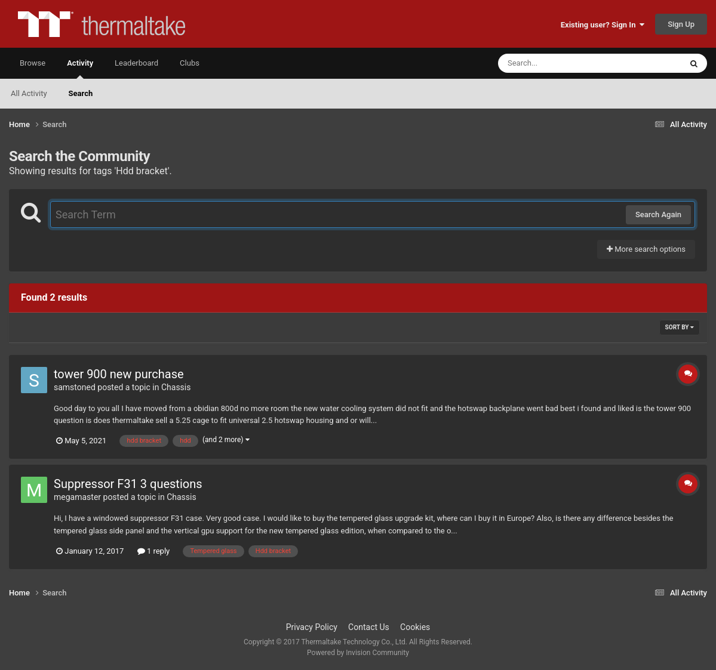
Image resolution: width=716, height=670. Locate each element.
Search (81, 93)
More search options (646, 249)
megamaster (77, 497)
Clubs (189, 62)
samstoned (75, 387)
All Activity (29, 93)
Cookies (415, 627)
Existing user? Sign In (602, 24)
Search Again (658, 214)
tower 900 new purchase (119, 374)
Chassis (176, 387)
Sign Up (681, 24)
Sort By (679, 327)
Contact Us (368, 627)
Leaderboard (136, 62)
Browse (32, 62)
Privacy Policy (311, 627)
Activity (80, 68)
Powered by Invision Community (358, 653)
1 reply (153, 551)
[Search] (559, 63)
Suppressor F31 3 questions (128, 484)
